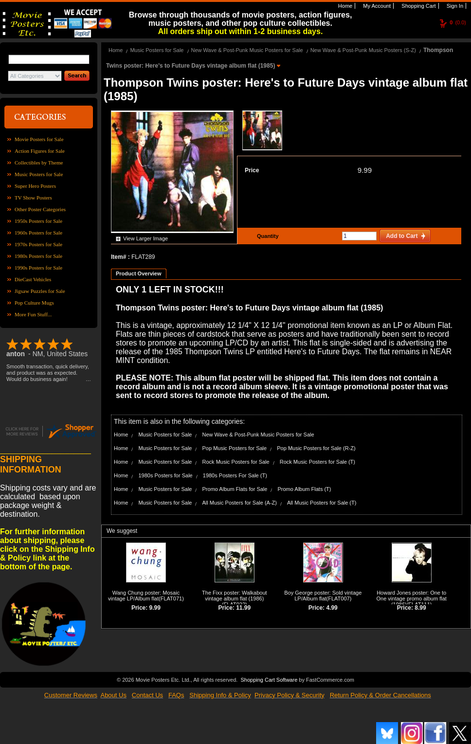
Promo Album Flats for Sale (235, 489)
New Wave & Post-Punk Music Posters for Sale (247, 50)
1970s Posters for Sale (38, 244)
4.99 (331, 607)
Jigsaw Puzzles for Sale (40, 291)
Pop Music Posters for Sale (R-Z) (316, 448)
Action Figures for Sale (40, 151)
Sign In (454, 6)
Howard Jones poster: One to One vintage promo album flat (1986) (412, 598)
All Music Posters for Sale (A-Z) (239, 503)
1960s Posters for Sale (38, 233)
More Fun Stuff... (33, 314)
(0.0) (458, 22)
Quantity (266, 236)
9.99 (365, 170)
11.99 (243, 607)
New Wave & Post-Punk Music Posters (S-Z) (363, 50)
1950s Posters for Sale (38, 221)
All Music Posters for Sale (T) (321, 503)
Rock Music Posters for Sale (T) (317, 462)
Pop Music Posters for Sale (234, 448)
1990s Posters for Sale (38, 268)
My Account (376, 6)
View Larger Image (145, 238)
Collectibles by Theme (39, 162)
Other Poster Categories (40, 209)
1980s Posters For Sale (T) (235, 475)
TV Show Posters (33, 197)
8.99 (420, 607)
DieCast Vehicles (33, 279)
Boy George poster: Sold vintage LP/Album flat (323, 595)
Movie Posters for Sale (39, 139)
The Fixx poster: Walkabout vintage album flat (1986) (234, 595)
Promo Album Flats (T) (304, 489)
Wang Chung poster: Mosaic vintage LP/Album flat (144, 595)
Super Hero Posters (35, 186)
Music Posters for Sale (39, 174)
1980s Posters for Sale (38, 256)
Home (344, 6)
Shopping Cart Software (268, 680)
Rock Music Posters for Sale (236, 462)
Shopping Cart (417, 6)
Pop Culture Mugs (34, 303)
